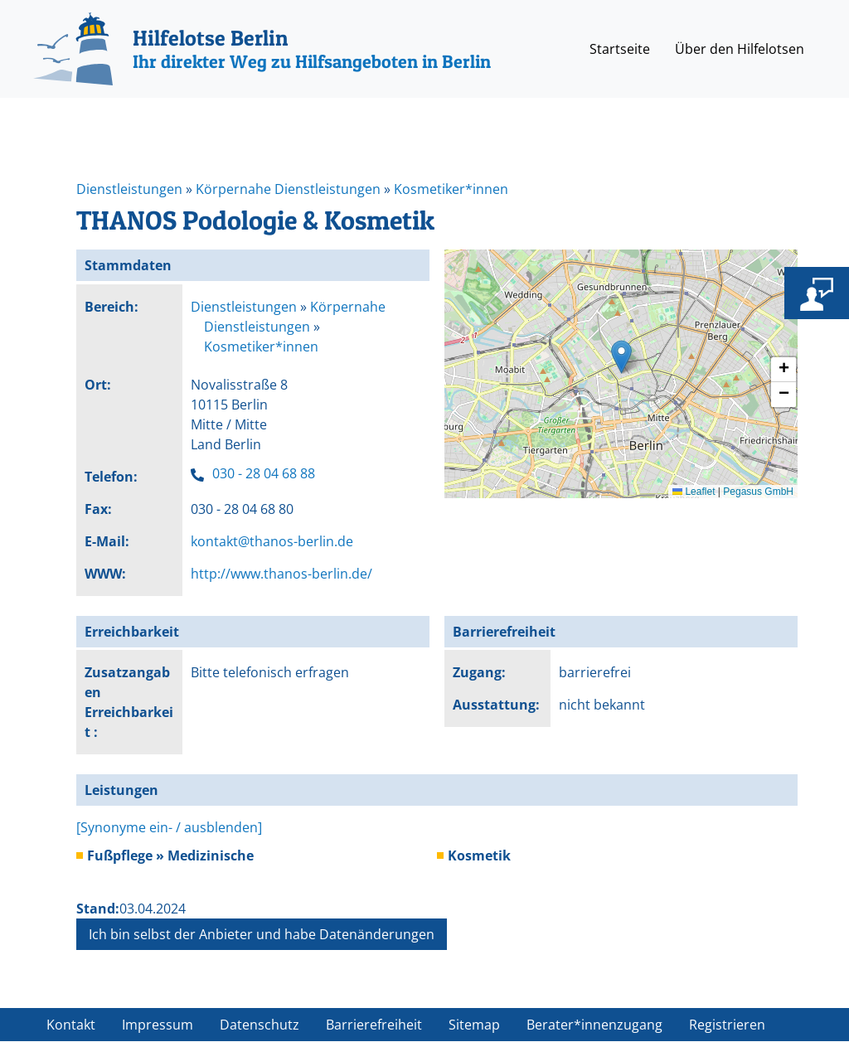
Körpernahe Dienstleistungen (288, 189)
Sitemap (474, 1024)
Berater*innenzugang (594, 1024)
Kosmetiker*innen (451, 189)
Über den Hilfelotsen (739, 49)
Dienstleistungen (129, 189)
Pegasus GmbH (758, 491)
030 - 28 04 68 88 (263, 473)
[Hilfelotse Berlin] (262, 48)
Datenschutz (259, 1024)
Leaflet (693, 491)
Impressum (157, 1024)
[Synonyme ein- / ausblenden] (169, 827)
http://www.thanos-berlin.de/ (281, 574)
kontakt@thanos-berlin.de (272, 541)
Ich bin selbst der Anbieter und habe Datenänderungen (261, 934)
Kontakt (70, 1024)
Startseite (619, 49)
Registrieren (727, 1024)
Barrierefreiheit (374, 1024)
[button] (621, 357)
